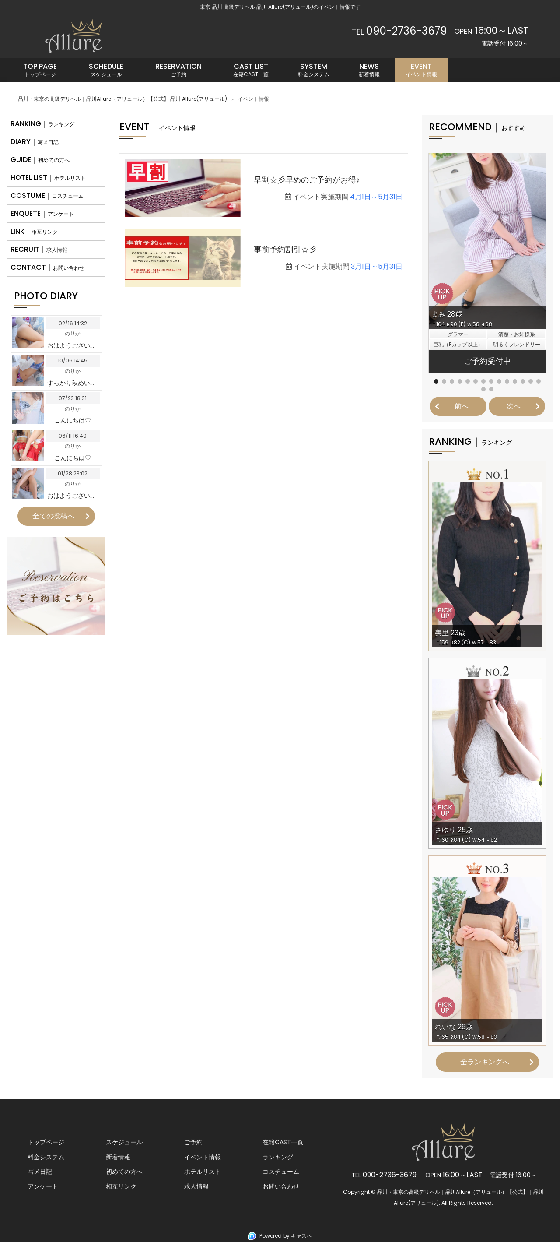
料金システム (46, 1157)
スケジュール (124, 1142)
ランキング (277, 1157)
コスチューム (280, 1171)
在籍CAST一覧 (282, 1142)
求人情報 (196, 1186)
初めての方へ (124, 1171)
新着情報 (118, 1157)
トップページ (46, 1142)
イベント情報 (202, 1157)
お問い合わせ (280, 1186)
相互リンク (121, 1186)
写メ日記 (40, 1171)
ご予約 (193, 1142)
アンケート (43, 1186)
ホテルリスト (202, 1171)
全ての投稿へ (53, 516)
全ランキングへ (484, 1062)
